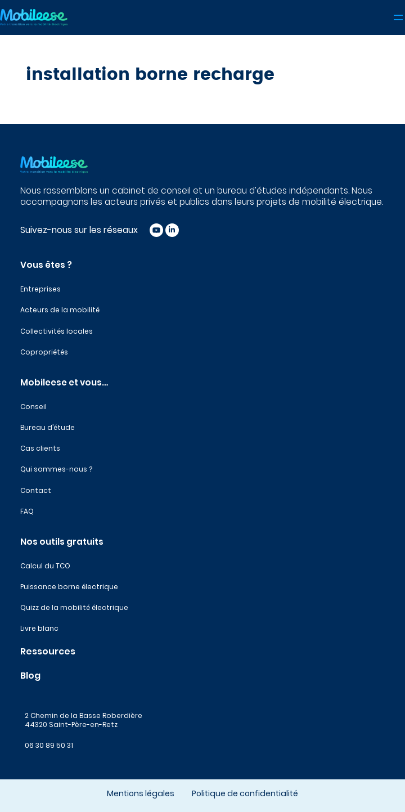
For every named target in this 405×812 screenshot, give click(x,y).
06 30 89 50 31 (49, 745)
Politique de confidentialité (245, 793)
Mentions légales (140, 793)
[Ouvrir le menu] (398, 17)
